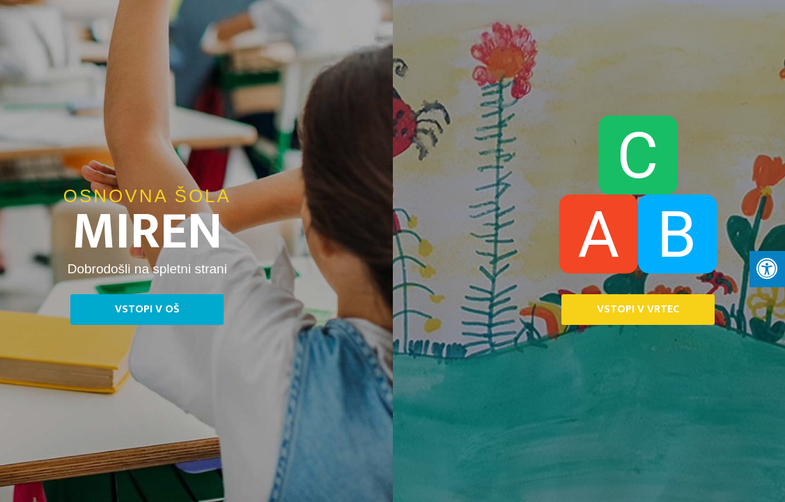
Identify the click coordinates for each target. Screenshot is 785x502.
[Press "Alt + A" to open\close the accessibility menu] (767, 269)
